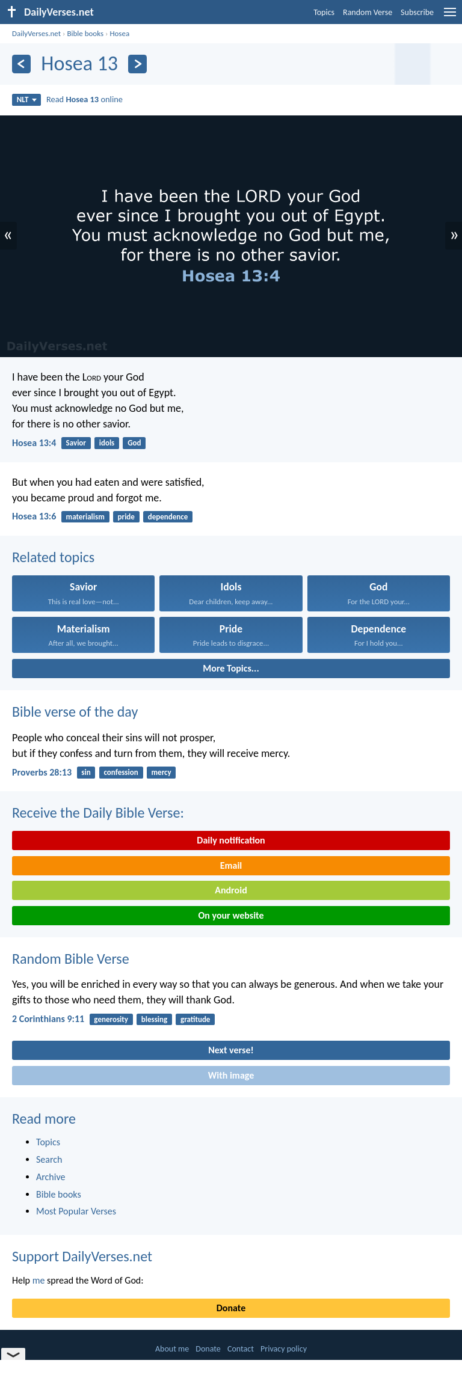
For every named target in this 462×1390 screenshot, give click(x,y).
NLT (27, 99)
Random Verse (367, 12)
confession (120, 772)
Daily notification (231, 840)
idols (107, 442)
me (38, 1280)
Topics (323, 12)
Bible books (85, 33)
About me (172, 1349)
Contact (240, 1349)
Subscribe (417, 12)
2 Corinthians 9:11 (48, 1018)
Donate (231, 1308)
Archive (50, 1177)
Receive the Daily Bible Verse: (98, 812)
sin (85, 772)
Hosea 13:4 (34, 443)
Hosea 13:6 (34, 516)
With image (231, 1075)
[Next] (137, 64)
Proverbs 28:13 (42, 772)
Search (49, 1159)
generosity (111, 1019)
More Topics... (231, 668)
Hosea (119, 33)
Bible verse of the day (75, 711)
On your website (231, 915)
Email (231, 865)
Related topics (53, 557)
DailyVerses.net (36, 33)
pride (126, 516)
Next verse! (230, 1050)
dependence (168, 516)
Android (231, 890)
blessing (154, 1019)
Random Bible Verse (70, 958)
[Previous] (21, 64)
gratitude (195, 1019)
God (134, 442)
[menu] (450, 16)
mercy (161, 772)
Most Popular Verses (76, 1211)
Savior (76, 442)
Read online (84, 99)
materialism (85, 516)
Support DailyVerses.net (82, 1256)
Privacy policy (283, 1349)
